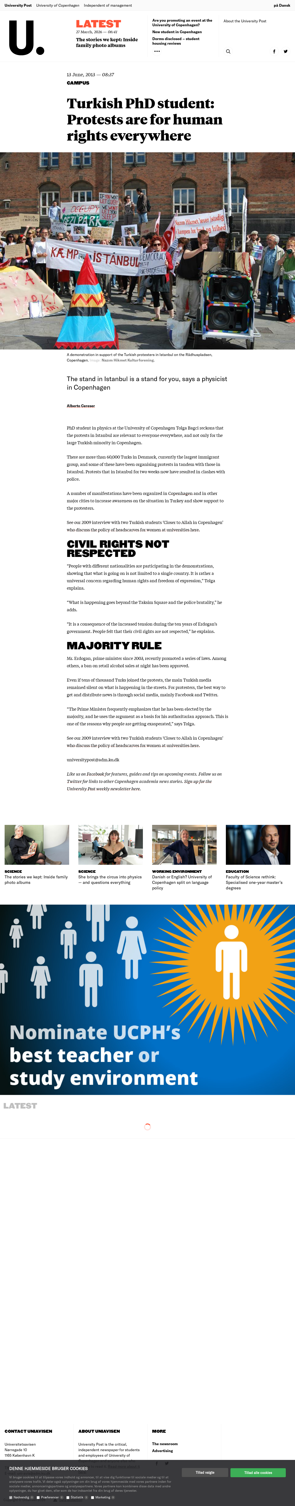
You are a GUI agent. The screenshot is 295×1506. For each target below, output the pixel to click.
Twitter (74, 781)
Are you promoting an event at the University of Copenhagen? (182, 22)
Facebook (96, 774)
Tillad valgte (205, 1472)
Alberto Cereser (81, 405)
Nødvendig (24, 1497)
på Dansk (282, 5)
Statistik (79, 1497)
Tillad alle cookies (258, 1472)
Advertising (162, 1450)
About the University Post (245, 21)
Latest (98, 24)
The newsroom (165, 1443)
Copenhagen (180, 493)
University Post (18, 5)
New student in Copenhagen (177, 31)
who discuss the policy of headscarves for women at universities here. (133, 529)
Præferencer (52, 1497)
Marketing (105, 1497)
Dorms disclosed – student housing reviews (175, 40)
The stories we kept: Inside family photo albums (107, 42)
